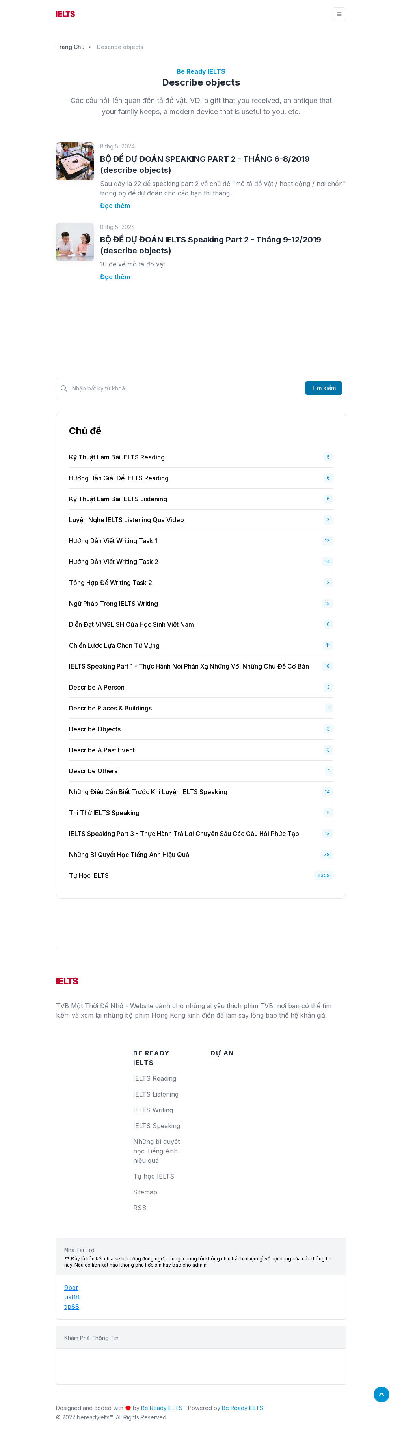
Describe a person (97, 687)
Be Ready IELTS (161, 1407)
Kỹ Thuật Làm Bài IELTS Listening (118, 499)
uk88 (72, 1297)
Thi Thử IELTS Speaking (104, 813)
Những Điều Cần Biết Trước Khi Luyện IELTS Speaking (148, 792)
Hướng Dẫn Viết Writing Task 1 (113, 541)
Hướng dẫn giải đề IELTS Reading (119, 478)
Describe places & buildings (110, 708)
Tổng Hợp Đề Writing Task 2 (110, 583)
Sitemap (145, 1192)
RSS (139, 1208)
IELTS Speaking (156, 1126)
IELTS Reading (154, 1078)
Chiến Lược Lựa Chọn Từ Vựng (114, 645)
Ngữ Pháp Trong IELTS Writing (113, 603)
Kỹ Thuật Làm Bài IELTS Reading (117, 457)
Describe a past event (102, 750)
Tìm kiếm (323, 387)
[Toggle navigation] (339, 14)
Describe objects (95, 729)
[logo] (67, 978)
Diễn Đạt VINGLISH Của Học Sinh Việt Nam (131, 624)
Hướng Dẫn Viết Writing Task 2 (113, 562)
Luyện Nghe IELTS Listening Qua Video (126, 520)
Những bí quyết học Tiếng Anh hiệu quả (129, 855)
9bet (71, 1288)
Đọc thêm (115, 206)
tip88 (71, 1306)
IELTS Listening (156, 1094)
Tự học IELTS (89, 875)
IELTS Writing (153, 1110)
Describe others (93, 771)
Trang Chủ (70, 46)
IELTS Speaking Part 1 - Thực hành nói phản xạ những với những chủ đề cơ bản (189, 666)
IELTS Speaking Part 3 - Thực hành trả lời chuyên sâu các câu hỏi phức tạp (184, 834)
